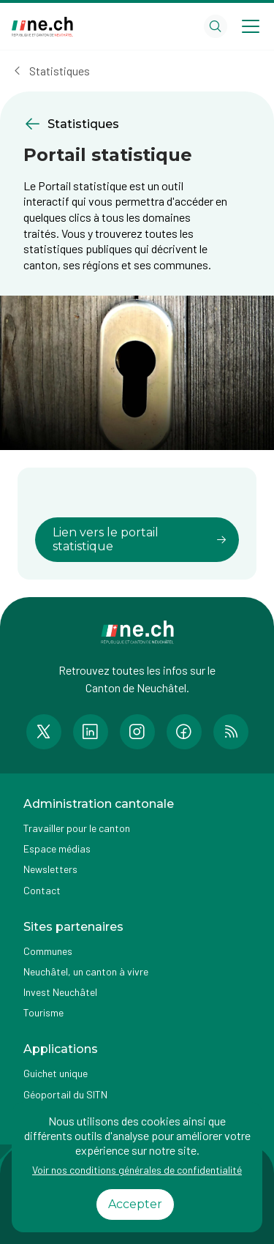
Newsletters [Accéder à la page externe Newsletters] (50, 869)
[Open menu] (250, 26)
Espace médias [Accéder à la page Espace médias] (57, 848)
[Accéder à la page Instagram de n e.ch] (137, 731)
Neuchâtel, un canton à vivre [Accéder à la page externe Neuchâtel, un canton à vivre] (85, 971)
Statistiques (59, 71)
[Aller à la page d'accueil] (42, 27)
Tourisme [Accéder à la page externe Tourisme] (43, 1012)
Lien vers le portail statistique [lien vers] (140, 538)
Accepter (135, 1204)
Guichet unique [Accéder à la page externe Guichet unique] (55, 1073)
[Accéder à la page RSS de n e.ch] (230, 731)
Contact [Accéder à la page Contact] (42, 890)
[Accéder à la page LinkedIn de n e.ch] (90, 731)
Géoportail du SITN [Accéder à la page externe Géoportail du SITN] (65, 1094)
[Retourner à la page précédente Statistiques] (137, 124)
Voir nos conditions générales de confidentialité (137, 1170)
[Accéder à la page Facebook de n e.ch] (184, 731)
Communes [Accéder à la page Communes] (47, 951)
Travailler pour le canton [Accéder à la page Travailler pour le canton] (76, 828)
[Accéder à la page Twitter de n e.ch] (43, 731)
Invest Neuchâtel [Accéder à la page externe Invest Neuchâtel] (60, 992)
